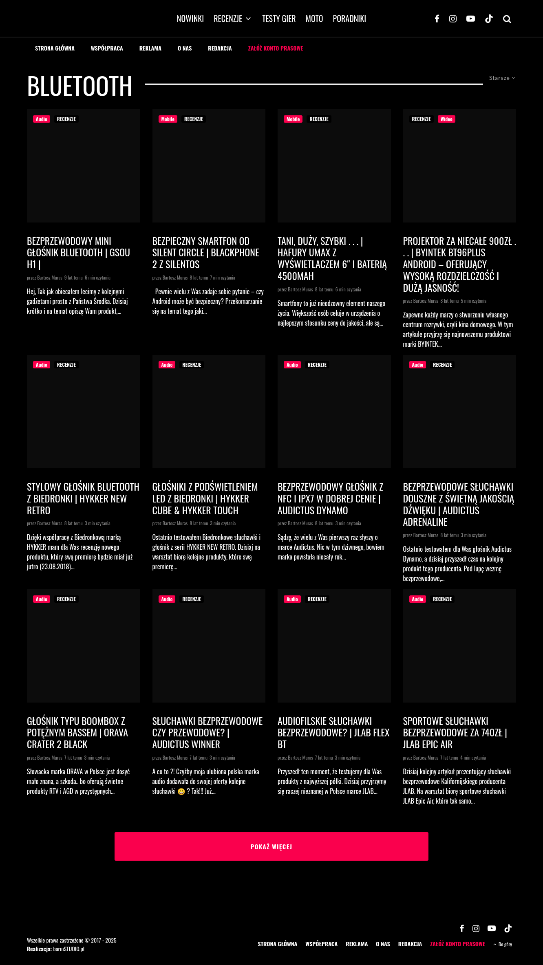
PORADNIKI (349, 18)
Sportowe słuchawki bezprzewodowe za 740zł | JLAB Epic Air (455, 732)
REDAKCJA (220, 48)
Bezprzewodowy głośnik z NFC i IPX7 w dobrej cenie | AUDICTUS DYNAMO (330, 498)
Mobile (167, 118)
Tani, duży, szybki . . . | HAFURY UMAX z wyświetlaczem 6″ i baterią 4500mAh (332, 258)
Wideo (446, 118)
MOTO (314, 18)
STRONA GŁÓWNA (55, 48)
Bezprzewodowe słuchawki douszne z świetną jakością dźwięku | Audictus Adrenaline (458, 503)
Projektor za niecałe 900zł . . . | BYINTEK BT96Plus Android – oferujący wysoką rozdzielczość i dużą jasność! (459, 264)
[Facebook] (437, 18)
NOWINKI (190, 18)
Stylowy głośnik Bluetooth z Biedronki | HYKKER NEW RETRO (83, 498)
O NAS (185, 48)
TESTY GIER (279, 18)
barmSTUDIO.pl (68, 948)
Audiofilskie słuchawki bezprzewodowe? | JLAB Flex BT (334, 732)
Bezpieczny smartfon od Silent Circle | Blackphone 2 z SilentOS (205, 252)
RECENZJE (228, 18)
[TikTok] (489, 18)
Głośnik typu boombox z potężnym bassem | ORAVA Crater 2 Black (77, 732)
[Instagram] (452, 18)
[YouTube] (470, 18)
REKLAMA (150, 48)
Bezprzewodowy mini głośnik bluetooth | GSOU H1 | (78, 252)
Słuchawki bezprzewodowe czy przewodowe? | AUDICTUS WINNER (207, 732)
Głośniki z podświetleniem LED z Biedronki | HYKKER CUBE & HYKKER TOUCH (205, 498)
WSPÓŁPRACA (107, 48)
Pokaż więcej (272, 846)
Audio (41, 118)
